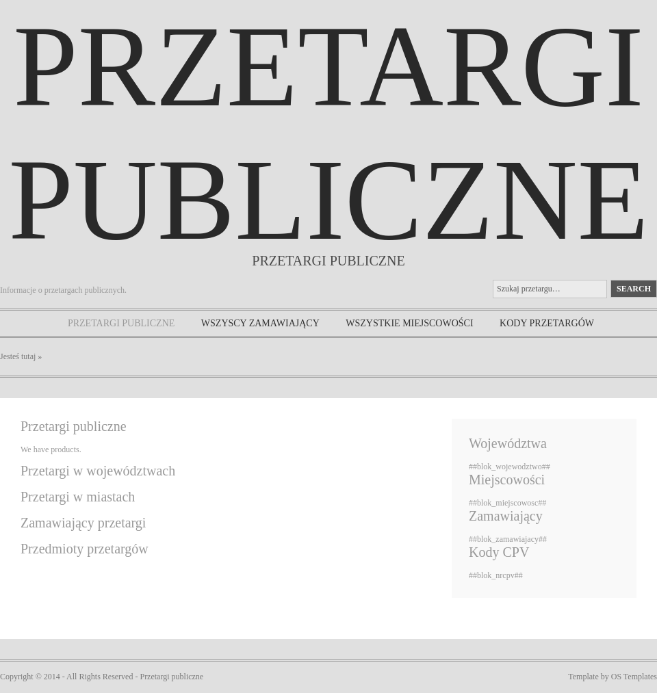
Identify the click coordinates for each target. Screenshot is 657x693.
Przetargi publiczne (121, 323)
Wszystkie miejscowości (409, 323)
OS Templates (634, 676)
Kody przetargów (547, 323)
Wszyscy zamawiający (260, 323)
